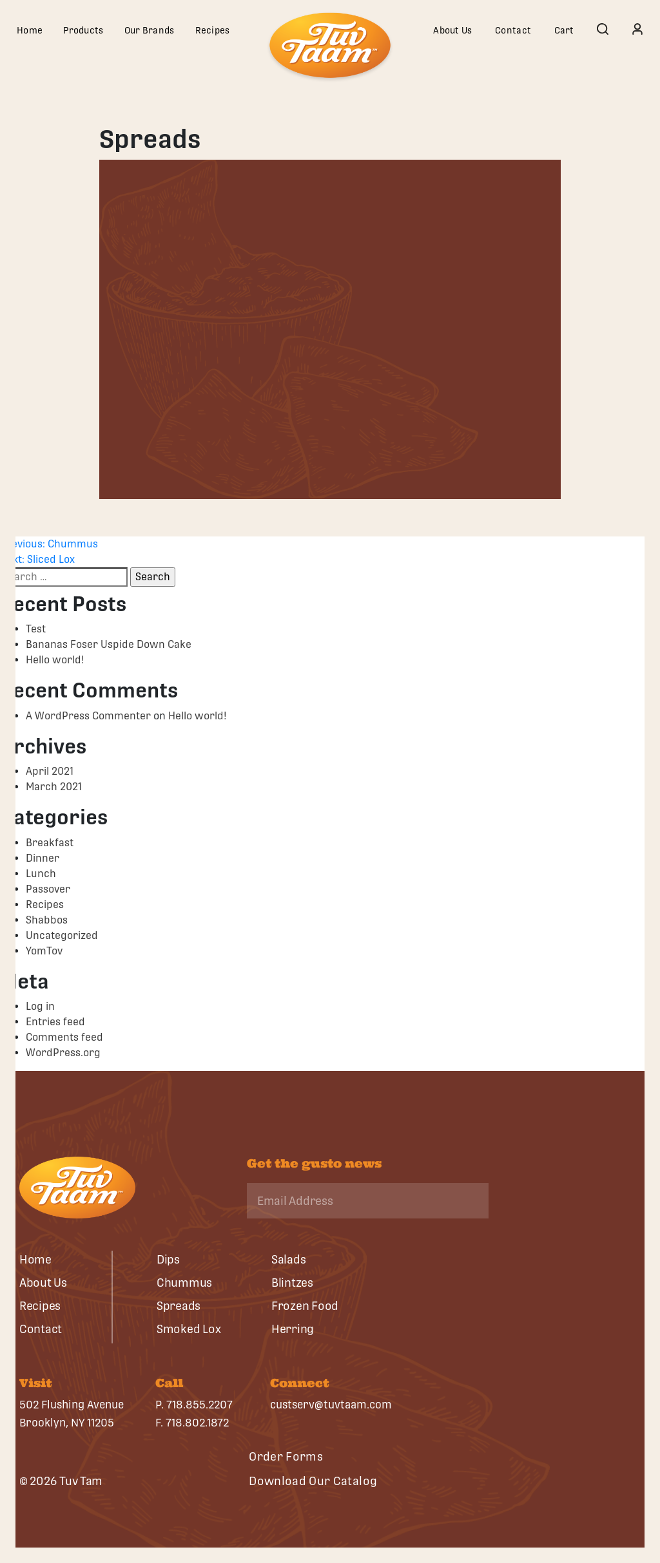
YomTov (44, 951)
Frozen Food (304, 1305)
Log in (40, 1006)
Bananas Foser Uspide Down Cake (108, 644)
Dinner (42, 858)
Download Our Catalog (313, 1481)
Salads (288, 1259)
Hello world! (55, 660)
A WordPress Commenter (88, 716)
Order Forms (286, 1456)
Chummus (184, 1282)
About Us (452, 30)
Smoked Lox (188, 1329)
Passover (48, 889)
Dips (168, 1259)
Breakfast (49, 843)
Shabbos (47, 920)
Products (83, 30)
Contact (513, 30)
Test (36, 629)
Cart (564, 30)
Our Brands (149, 30)
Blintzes (292, 1282)
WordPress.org (63, 1053)
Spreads (178, 1305)
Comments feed (64, 1037)
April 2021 (49, 771)
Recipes (212, 30)
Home (30, 30)
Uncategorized (62, 935)
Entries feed (55, 1022)
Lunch (41, 873)
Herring (292, 1329)
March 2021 (54, 787)
